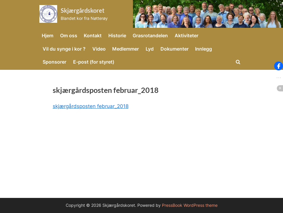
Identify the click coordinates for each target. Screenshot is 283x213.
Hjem (47, 35)
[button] (278, 66)
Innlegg (203, 49)
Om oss (68, 35)
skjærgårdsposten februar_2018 (90, 106)
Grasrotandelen (150, 35)
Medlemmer (125, 49)
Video (99, 49)
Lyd (150, 49)
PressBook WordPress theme (190, 205)
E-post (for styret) (93, 62)
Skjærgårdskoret (82, 10)
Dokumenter (174, 49)
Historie (117, 35)
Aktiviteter (186, 35)
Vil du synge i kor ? (64, 49)
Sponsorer (54, 62)
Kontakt (93, 35)
